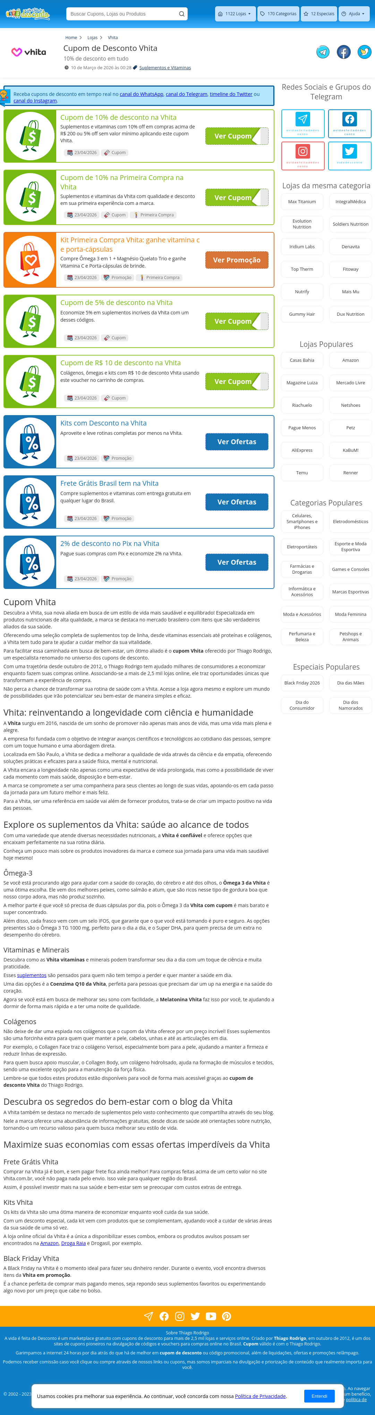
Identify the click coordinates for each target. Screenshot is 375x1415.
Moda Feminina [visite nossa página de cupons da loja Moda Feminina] (350, 614)
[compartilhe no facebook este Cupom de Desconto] (344, 52)
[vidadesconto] (350, 156)
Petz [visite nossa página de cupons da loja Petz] (350, 428)
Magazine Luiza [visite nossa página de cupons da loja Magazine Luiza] (302, 383)
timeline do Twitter (231, 94)
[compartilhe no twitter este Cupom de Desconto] (365, 57)
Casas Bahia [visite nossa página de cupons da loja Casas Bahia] (302, 360)
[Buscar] (182, 14)
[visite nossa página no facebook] (148, 1316)
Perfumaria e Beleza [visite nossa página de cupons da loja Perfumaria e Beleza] (302, 637)
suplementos (31, 975)
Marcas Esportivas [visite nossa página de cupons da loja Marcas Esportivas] (350, 592)
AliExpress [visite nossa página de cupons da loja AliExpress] (302, 450)
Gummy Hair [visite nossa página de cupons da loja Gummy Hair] (302, 314)
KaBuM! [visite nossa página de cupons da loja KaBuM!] (350, 450)
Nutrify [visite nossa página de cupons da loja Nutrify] (302, 292)
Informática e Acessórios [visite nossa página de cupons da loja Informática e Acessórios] (302, 592)
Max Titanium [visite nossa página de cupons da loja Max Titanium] (302, 202)
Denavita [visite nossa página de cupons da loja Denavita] (351, 247)
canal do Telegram (186, 94)
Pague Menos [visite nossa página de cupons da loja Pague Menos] (302, 428)
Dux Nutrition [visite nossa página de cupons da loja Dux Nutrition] (351, 314)
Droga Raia (73, 1243)
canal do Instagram (35, 100)
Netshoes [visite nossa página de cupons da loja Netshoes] (350, 405)
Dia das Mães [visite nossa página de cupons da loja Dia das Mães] (350, 683)
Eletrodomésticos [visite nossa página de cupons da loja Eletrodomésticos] (350, 522)
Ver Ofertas (237, 441)
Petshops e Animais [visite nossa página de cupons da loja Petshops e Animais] (351, 637)
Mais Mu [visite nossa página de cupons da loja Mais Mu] (350, 292)
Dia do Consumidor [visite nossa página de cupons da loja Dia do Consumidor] (302, 705)
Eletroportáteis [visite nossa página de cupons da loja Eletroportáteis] (302, 547)
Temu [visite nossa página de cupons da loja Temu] (302, 473)
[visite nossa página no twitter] (195, 1316)
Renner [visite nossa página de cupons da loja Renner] (350, 473)
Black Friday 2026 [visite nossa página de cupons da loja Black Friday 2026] (302, 683)
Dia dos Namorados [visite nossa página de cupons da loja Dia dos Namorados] (351, 705)
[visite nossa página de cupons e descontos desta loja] (30, 136)
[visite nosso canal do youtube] (211, 1316)
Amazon (49, 1243)
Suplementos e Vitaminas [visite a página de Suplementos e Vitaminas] (165, 68)
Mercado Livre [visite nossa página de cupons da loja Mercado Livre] (350, 383)
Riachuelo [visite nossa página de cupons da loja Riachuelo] (302, 405)
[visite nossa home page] (27, 13)
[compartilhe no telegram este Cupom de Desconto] (323, 52)
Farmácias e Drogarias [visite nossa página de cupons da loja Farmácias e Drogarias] (302, 569)
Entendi (319, 1396)
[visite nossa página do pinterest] (226, 1316)
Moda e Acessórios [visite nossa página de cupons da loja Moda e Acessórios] (302, 614)
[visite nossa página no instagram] (180, 1316)
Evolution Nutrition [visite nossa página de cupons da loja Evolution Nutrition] (302, 224)
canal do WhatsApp (141, 94)
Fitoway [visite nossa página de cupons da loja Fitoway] (351, 269)
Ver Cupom (237, 136)
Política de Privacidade (260, 1396)
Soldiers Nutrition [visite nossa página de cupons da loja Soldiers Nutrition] (350, 224)
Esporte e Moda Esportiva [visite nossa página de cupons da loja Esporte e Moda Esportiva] (351, 547)
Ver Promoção (237, 260)
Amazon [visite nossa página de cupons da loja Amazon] (350, 360)
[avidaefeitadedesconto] (303, 123)
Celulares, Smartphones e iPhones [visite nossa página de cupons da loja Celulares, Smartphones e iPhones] (302, 521)
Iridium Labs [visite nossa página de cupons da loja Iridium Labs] (302, 247)
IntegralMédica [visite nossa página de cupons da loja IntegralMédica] (350, 202)
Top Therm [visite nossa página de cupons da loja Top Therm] (302, 269)
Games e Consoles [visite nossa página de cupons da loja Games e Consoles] (350, 569)
